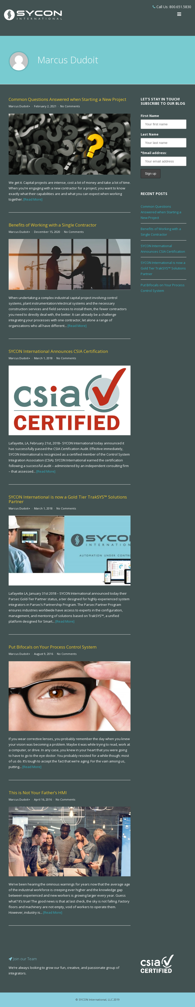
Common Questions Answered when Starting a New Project (67, 99)
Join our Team (23, 958)
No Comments (70, 106)
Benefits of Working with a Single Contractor (52, 225)
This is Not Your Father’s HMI (38, 792)
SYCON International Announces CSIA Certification (58, 351)
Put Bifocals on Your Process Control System (52, 647)
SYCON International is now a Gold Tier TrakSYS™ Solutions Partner (68, 499)
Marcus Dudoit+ (19, 106)
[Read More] (32, 199)
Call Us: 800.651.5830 (172, 6)
